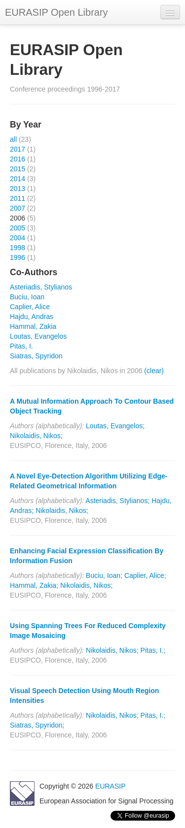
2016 (17, 159)
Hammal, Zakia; (34, 585)
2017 (17, 149)
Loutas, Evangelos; (115, 426)
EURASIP (110, 786)
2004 (17, 238)
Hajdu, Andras (31, 316)
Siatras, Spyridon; (37, 725)
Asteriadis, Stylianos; (117, 501)
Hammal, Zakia (33, 326)
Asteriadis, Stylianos (41, 287)
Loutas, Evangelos (38, 336)
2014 (17, 179)
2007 (17, 208)
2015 (17, 169)
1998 (17, 248)
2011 (17, 198)
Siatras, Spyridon (36, 356)
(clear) (154, 371)
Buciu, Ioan (27, 297)
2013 (17, 188)
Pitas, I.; (153, 650)
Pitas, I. (21, 346)
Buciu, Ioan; (104, 575)
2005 (17, 228)
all (13, 139)
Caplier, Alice (30, 307)
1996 (17, 257)
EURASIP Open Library (56, 12)
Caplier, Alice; (145, 575)
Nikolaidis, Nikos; (36, 436)
